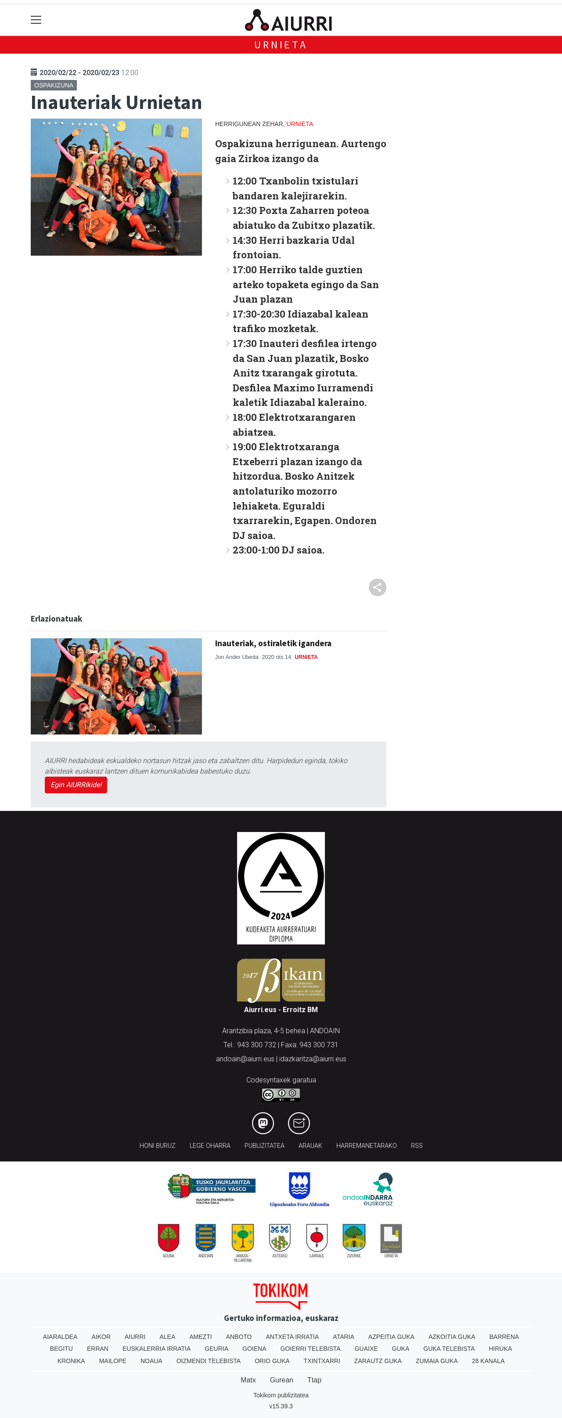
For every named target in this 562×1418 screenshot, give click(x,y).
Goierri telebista (310, 1348)
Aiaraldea (60, 1336)
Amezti (200, 1336)
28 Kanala (488, 1360)
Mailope (112, 1360)
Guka (401, 1348)
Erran (97, 1348)
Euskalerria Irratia (156, 1348)
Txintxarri (322, 1360)
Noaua (151, 1360)
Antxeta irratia (292, 1336)
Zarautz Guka (378, 1360)
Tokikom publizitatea (281, 1395)
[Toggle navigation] (36, 20)
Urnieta (281, 44)
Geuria (216, 1348)
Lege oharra (210, 1146)
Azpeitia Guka (391, 1336)
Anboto (239, 1336)
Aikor (101, 1336)
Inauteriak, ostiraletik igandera (273, 643)
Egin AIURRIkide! (75, 785)
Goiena (254, 1348)
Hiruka (500, 1348)
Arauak (310, 1146)
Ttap (314, 1380)
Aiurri (135, 1336)
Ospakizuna (53, 85)
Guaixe (366, 1348)
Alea (167, 1336)
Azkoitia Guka (452, 1336)
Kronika (71, 1360)
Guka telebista (449, 1348)
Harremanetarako (366, 1146)
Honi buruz (158, 1146)
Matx (248, 1380)
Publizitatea (265, 1146)
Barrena (504, 1336)
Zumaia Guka (437, 1360)
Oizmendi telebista (209, 1360)
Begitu (61, 1348)
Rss (417, 1146)
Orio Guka (272, 1360)
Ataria (343, 1336)
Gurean (281, 1380)
